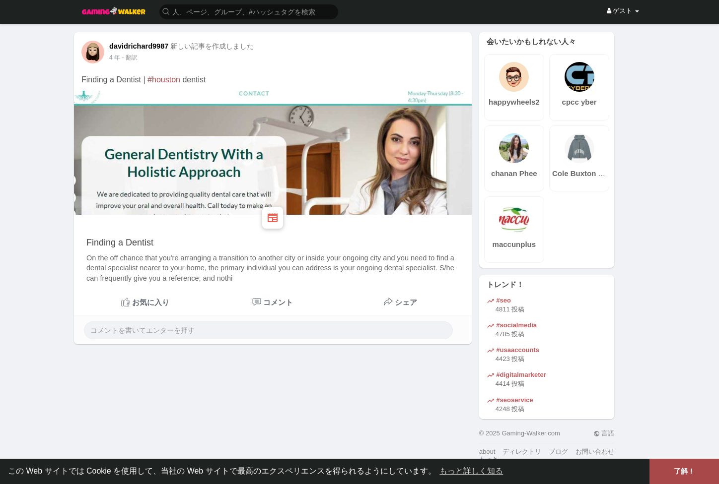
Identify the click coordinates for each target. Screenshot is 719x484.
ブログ (558, 451)
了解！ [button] (684, 471)
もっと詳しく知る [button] (471, 471)
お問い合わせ (594, 451)
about (487, 451)
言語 (604, 433)
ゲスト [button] (623, 10)
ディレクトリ (522, 451)
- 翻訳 (129, 57)
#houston (163, 79)
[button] (249, 11)
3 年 (114, 57)
